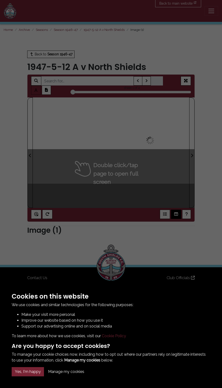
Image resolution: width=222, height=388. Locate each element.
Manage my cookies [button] (66, 371)
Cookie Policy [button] (114, 336)
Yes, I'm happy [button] (28, 371)
